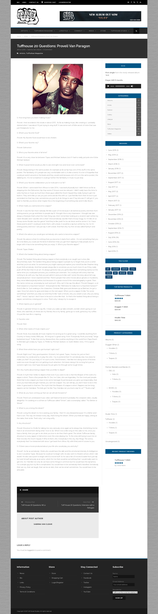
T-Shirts (112, 353)
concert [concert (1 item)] (115, 269)
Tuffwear (108, 419)
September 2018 (114, 159)
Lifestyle (63, 31)
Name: (115, 573)
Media (91, 31)
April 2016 (112, 251)
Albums (110, 100)
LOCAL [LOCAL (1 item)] (132, 269)
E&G (110, 371)
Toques (111, 358)
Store (103, 31)
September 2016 (114, 228)
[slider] (120, 86)
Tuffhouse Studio (119, 31)
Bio (18, 2)
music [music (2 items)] (108, 273)
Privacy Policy (25, 587)
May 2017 (112, 192)
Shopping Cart (48, 2)
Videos (109, 133)
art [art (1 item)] (107, 269)
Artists (24, 31)
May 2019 (112, 155)
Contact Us (34, 2)
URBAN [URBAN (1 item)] (108, 277)
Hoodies (112, 348)
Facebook (87, 578)
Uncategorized (111, 441)
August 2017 (113, 182)
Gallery (109, 114)
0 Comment (47, 49)
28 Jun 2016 (21, 49)
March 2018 (112, 164)
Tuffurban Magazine (43, 31)
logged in (31, 550)
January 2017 (113, 210)
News (109, 124)
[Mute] (132, 86)
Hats (114, 374)
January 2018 (113, 169)
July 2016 (111, 237)
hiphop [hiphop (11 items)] (124, 269)
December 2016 (114, 214)
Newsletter (117, 590)
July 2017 (111, 187)
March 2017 (112, 201)
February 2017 (113, 205)
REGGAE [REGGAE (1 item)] (122, 273)
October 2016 (113, 224)
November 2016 (114, 219)
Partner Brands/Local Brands (116, 367)
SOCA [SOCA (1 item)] (130, 273)
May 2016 (112, 247)
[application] (123, 86)
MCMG (111, 388)
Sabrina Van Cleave (34, 49)
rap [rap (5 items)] (115, 273)
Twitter (86, 583)
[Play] (108, 86)
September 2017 (114, 178)
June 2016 (112, 242)
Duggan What (111, 345)
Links (24, 2)
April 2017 (112, 196)
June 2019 (112, 150)
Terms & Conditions (27, 592)
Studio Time (110, 414)
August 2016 (113, 233)
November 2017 (114, 173)
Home (19, 36)
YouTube (87, 592)
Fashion (109, 110)
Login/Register (65, 2)
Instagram (88, 587)
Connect (78, 31)
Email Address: (118, 582)
